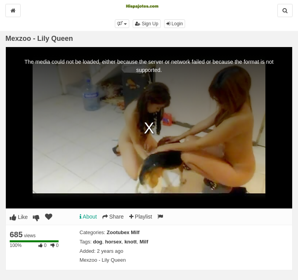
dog (97, 242)
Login (174, 23)
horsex (113, 242)
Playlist (140, 217)
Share (113, 217)
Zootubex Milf (123, 232)
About (88, 217)
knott (131, 242)
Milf (144, 242)
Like (19, 217)
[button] (122, 23)
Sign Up (146, 23)
